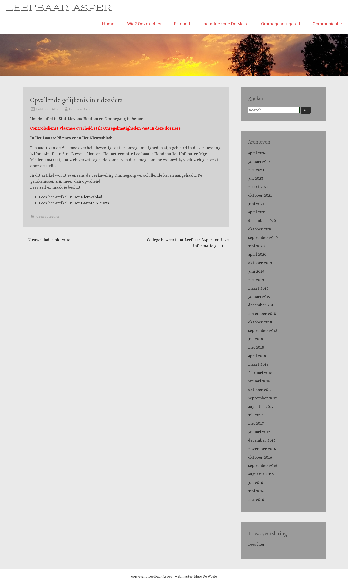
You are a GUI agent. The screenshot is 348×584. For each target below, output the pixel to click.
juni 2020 (256, 246)
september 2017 (262, 398)
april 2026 (257, 153)
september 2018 (262, 330)
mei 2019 (256, 279)
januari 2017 (259, 431)
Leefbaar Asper (81, 109)
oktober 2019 (260, 262)
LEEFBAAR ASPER (59, 8)
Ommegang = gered (280, 23)
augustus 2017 (260, 406)
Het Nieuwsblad (87, 197)
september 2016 (262, 465)
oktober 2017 (260, 389)
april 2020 (257, 254)
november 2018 (262, 313)
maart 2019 (258, 288)
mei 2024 (256, 169)
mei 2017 (256, 423)
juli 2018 (255, 338)
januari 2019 (259, 296)
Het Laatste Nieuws (91, 203)
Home (108, 23)
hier (261, 544)
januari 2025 (259, 161)
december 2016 (261, 440)
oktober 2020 (260, 229)
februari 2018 (260, 372)
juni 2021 (256, 203)
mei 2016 (256, 499)
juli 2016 (255, 482)
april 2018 (257, 355)
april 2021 (257, 212)
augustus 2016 (261, 474)
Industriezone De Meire (225, 23)
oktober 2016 (260, 457)
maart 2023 (258, 186)
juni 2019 (256, 271)
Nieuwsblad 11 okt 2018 (46, 239)
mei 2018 (256, 347)
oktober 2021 (260, 195)
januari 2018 (259, 381)
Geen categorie (47, 216)
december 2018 (262, 305)
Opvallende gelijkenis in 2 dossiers (76, 100)
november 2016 (262, 448)
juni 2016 (256, 491)
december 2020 (262, 220)
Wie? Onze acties (144, 23)
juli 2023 (255, 178)
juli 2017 (255, 415)
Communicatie (327, 23)
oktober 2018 (260, 322)
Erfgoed (182, 23)
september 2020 (263, 237)
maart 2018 (258, 364)
